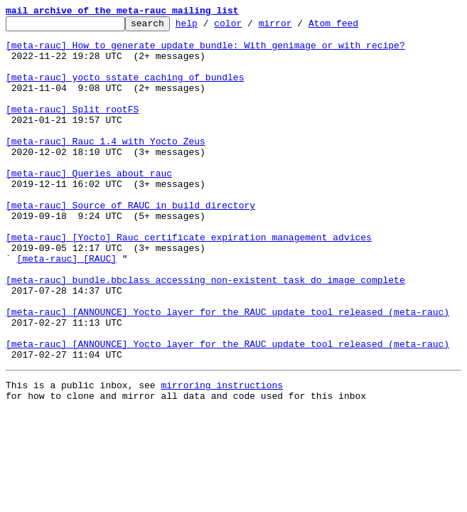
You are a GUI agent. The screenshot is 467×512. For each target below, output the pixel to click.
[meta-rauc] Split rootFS (72, 128)
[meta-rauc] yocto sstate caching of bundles (125, 89)
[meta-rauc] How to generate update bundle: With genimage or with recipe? (205, 51)
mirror (297, 27)
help (209, 27)
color (250, 27)
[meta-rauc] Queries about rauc (89, 204)
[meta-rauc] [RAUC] (67, 307)
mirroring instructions (222, 455)
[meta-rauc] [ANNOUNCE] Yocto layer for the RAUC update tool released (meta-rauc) (227, 371)
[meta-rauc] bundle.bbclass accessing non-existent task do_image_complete (205, 332)
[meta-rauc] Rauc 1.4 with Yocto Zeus (105, 166)
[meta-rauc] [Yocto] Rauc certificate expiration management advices (189, 281)
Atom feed (355, 27)
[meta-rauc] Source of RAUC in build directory (130, 243)
